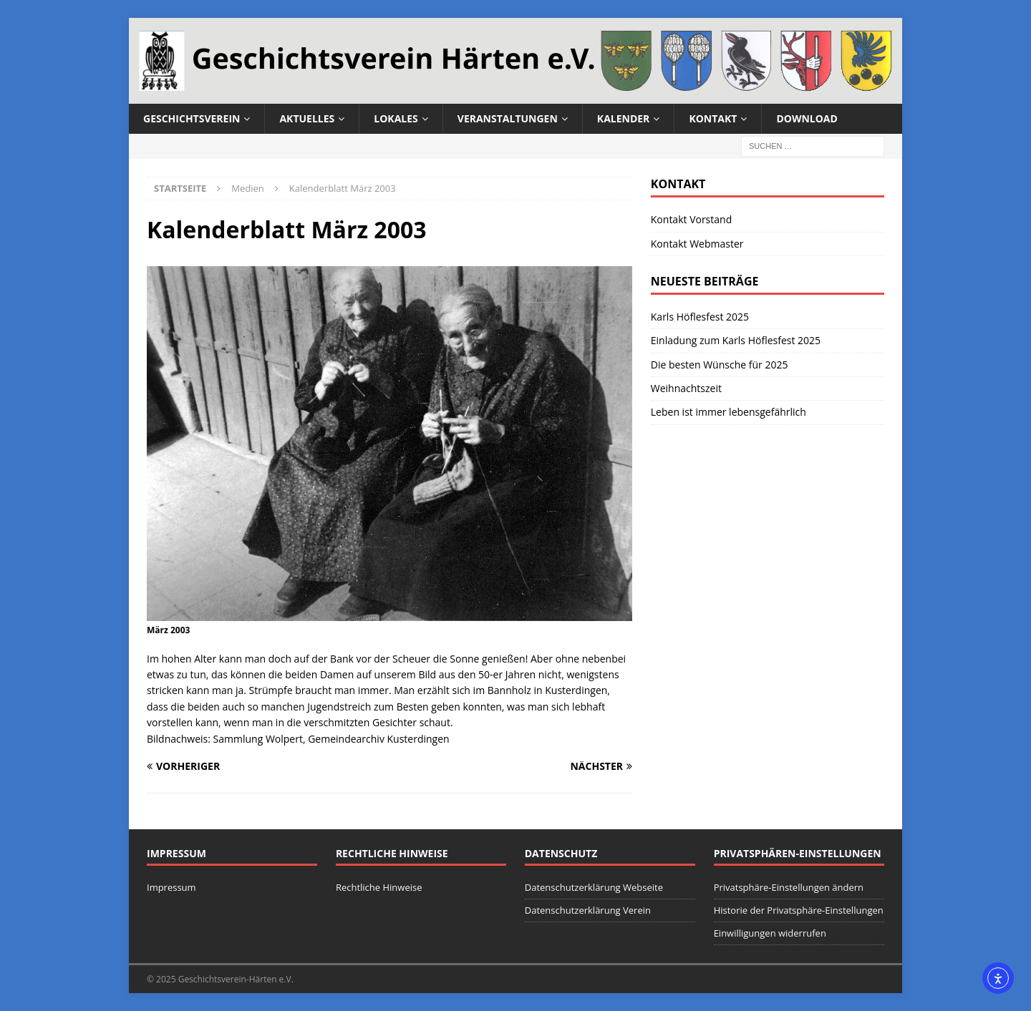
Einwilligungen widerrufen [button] (770, 933)
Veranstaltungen (508, 118)
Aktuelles (306, 118)
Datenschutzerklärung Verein (588, 910)
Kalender (623, 118)
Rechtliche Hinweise (379, 887)
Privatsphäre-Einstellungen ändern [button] (788, 887)
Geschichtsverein (191, 118)
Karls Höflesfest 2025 (700, 316)
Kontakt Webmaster (697, 243)
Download (807, 118)
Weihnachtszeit (686, 388)
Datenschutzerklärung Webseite (594, 887)
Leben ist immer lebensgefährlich (728, 412)
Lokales (395, 118)
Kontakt (713, 118)
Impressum (171, 887)
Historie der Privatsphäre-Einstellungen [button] (799, 910)
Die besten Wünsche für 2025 (719, 364)
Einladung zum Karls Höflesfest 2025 (736, 340)
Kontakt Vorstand (691, 219)
